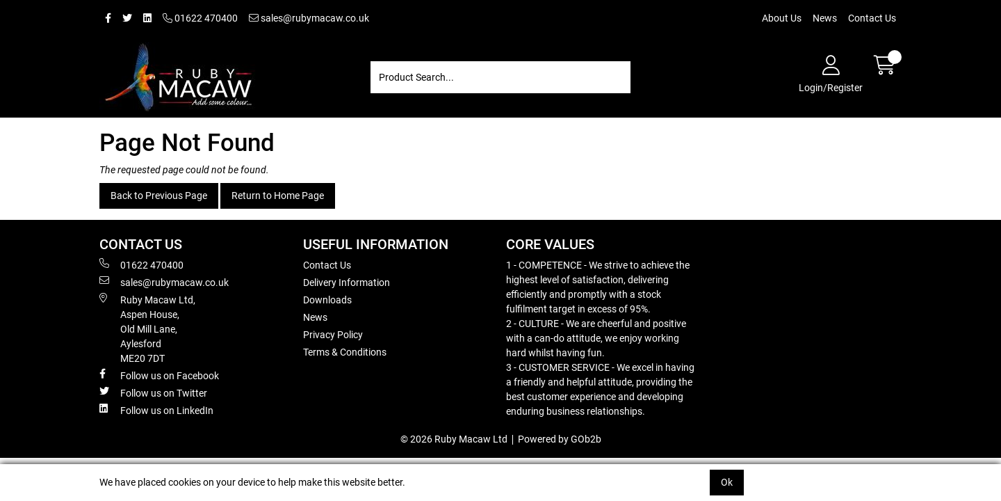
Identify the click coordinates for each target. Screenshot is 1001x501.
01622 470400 (200, 18)
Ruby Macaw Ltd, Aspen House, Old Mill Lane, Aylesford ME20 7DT (147, 328)
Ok (727, 482)
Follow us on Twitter (153, 392)
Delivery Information (346, 282)
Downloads (327, 299)
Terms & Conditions (344, 352)
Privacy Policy (333, 334)
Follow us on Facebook (159, 375)
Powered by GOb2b (559, 439)
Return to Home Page (277, 195)
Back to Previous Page (159, 195)
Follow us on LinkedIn (156, 410)
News (825, 18)
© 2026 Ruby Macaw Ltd (453, 439)
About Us (781, 18)
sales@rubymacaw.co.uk (309, 18)
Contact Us (872, 18)
